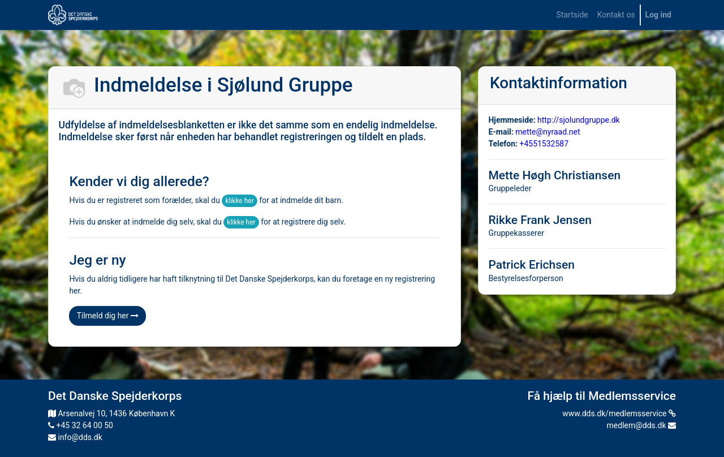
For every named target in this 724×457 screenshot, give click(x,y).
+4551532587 (543, 143)
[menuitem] (572, 15)
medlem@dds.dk (641, 425)
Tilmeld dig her (107, 315)
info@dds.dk (75, 437)
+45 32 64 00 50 (80, 425)
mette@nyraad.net (547, 131)
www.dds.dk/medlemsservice (619, 413)
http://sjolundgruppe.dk (578, 119)
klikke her (239, 201)
